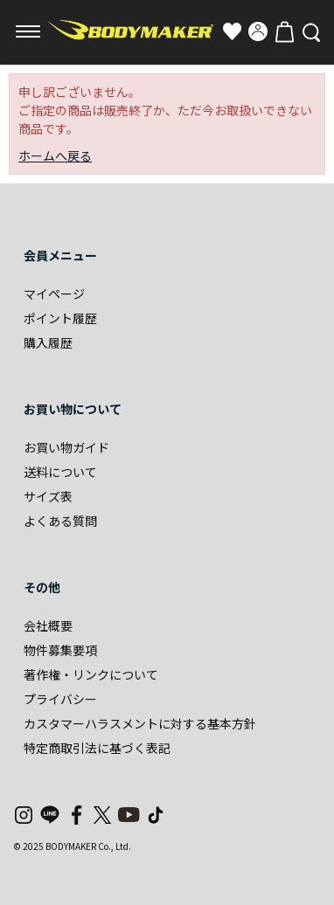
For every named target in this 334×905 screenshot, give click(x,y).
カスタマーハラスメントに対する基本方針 (140, 723)
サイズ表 (48, 496)
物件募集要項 (60, 650)
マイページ (54, 293)
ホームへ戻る (55, 155)
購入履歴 (48, 342)
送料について (60, 471)
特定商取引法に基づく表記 (97, 747)
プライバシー (60, 699)
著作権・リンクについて (91, 674)
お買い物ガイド (66, 447)
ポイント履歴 (60, 318)
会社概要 (48, 625)
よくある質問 (60, 520)
